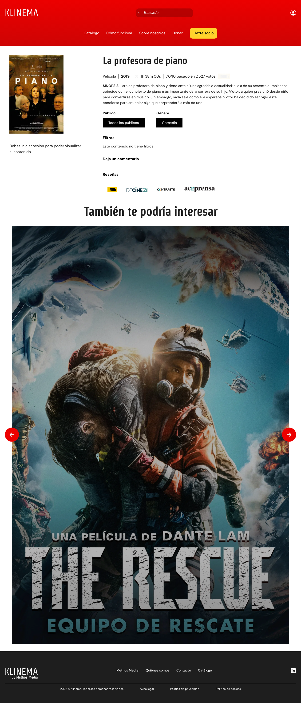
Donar (177, 33)
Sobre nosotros (152, 33)
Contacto (183, 670)
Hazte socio (204, 33)
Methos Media (127, 670)
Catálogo (91, 33)
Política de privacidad (184, 689)
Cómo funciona (119, 33)
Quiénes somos (157, 670)
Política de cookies (228, 689)
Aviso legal (147, 689)
